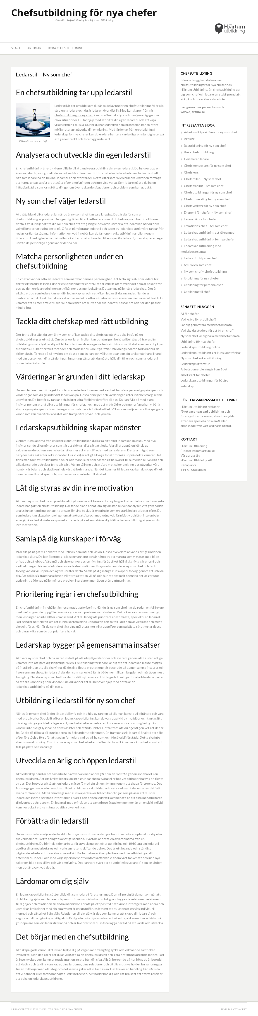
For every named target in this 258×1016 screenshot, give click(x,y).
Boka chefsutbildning (65, 48)
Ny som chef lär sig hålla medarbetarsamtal (210, 336)
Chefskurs (191, 172)
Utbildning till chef (197, 292)
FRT (244, 1009)
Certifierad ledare (196, 159)
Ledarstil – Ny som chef (200, 258)
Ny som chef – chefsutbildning (205, 271)
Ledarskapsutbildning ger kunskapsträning (211, 353)
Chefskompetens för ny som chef (207, 165)
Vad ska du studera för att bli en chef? (207, 330)
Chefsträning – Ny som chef (203, 186)
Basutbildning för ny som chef (205, 145)
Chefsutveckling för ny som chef (207, 199)
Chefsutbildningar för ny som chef (208, 192)
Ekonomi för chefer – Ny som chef (207, 212)
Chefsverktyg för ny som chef (205, 206)
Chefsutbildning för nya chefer (84, 12)
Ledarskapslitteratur (195, 364)
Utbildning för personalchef (203, 285)
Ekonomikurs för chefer (200, 219)
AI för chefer (190, 314)
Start (16, 48)
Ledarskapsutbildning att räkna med (209, 232)
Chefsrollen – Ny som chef (202, 179)
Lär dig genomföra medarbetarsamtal (206, 325)
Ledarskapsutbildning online (200, 347)
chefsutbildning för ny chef (74, 115)
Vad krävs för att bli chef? (198, 319)
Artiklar (34, 48)
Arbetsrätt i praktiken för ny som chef (210, 132)
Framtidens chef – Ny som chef (205, 226)
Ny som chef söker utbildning (201, 358)
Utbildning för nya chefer (201, 278)
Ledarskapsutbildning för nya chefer (209, 239)
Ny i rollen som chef (197, 265)
